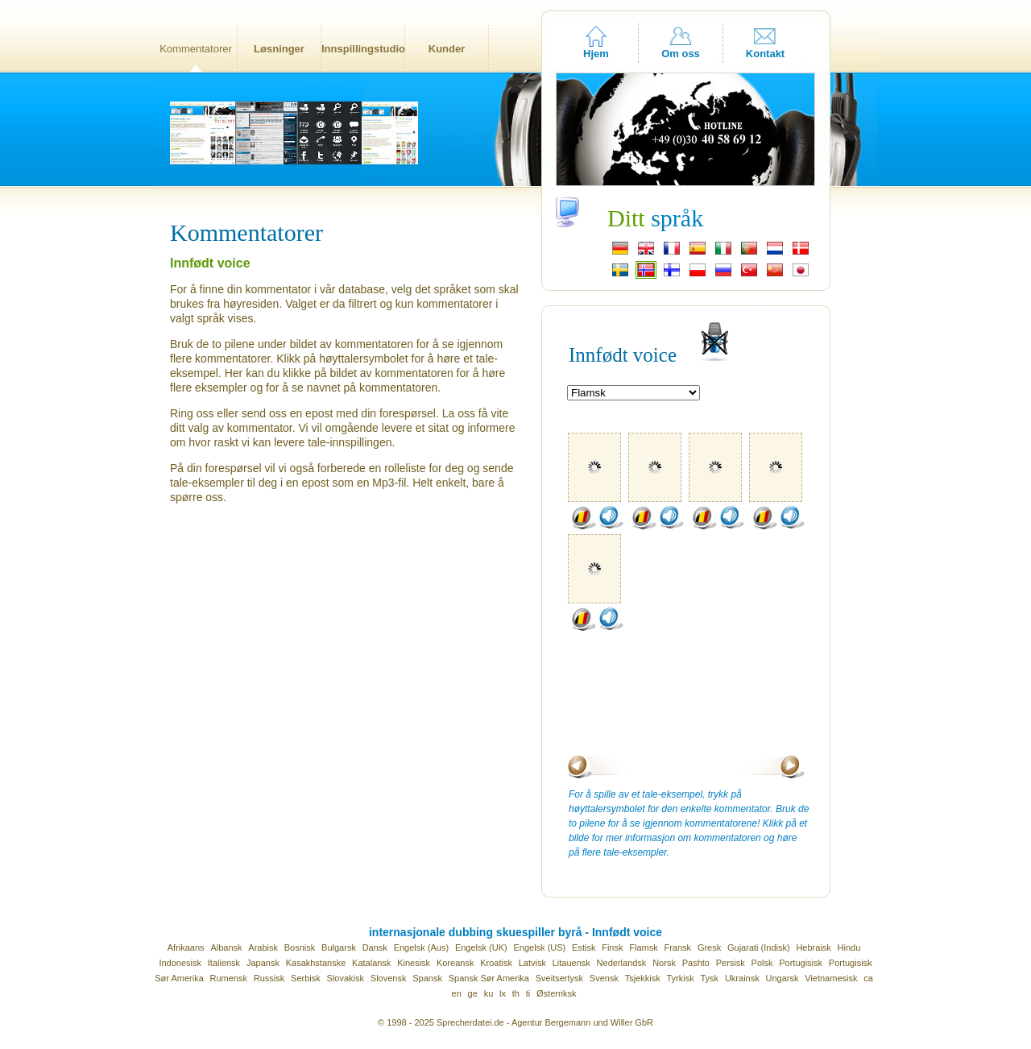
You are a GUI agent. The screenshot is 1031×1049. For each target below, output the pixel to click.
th (516, 993)
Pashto (696, 963)
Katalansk (371, 963)
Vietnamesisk (831, 978)
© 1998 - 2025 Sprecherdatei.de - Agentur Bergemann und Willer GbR (515, 1022)
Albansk (226, 947)
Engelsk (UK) (481, 947)
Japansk (262, 963)
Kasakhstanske (316, 963)
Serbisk (306, 978)
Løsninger (279, 49)
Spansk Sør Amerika (489, 978)
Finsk (612, 947)
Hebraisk (813, 947)
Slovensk (389, 978)
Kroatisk (496, 963)
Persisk (730, 963)
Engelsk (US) (539, 947)
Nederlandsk (622, 963)
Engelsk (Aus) (421, 947)
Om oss (680, 54)
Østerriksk (556, 993)
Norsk (664, 963)
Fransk (677, 947)
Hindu (849, 947)
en (457, 993)
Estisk (583, 947)
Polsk (762, 963)
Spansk (427, 978)
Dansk (374, 947)
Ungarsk (781, 978)
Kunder (447, 49)
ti (528, 993)
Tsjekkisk (642, 978)
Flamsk (643, 947)
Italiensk (224, 963)
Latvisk (532, 963)
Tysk (710, 978)
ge (473, 993)
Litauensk (571, 963)
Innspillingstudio (362, 49)
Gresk (709, 947)
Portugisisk (800, 963)
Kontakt (765, 54)
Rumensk (228, 978)
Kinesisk (413, 963)
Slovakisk (345, 978)
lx (502, 993)
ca (868, 978)
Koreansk (455, 963)
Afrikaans (186, 947)
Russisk (269, 978)
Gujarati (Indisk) (758, 947)
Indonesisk (180, 963)
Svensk (604, 978)
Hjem (596, 54)
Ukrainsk (742, 978)
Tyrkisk (680, 978)
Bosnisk (300, 947)
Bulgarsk (338, 947)
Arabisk (263, 947)
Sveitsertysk (559, 978)
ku (489, 993)
